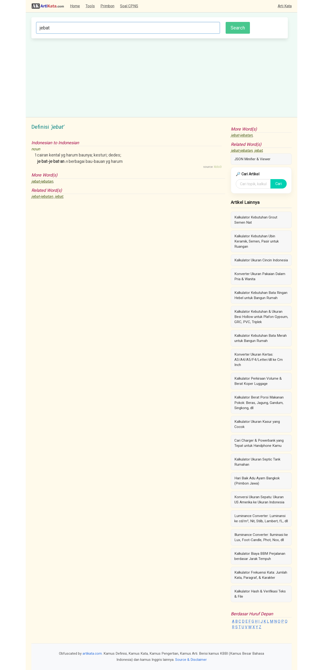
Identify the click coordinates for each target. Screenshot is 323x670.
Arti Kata (285, 6)
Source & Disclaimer (191, 660)
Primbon (107, 6)
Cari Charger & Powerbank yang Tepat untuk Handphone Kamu (259, 443)
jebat (59, 196)
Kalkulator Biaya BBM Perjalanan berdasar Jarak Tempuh (259, 556)
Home (75, 6)
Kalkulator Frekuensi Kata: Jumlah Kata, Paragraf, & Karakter (260, 575)
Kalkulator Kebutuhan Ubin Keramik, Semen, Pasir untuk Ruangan (256, 241)
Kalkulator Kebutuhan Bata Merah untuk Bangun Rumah (260, 338)
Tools (90, 6)
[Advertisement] (159, 77)
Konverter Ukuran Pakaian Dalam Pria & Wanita (259, 276)
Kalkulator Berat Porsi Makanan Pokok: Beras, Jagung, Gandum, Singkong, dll (259, 402)
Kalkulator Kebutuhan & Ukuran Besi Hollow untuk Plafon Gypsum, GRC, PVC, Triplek (261, 316)
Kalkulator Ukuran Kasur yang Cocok (257, 424)
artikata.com (92, 653)
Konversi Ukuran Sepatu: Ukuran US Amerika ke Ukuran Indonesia (259, 499)
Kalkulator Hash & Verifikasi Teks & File (260, 594)
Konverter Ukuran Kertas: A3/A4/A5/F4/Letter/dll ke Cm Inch (258, 359)
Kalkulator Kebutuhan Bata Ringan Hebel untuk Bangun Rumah (260, 295)
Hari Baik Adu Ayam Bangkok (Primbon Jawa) (257, 480)
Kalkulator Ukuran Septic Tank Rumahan (257, 462)
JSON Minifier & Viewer (252, 159)
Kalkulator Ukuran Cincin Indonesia (261, 260)
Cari (278, 183)
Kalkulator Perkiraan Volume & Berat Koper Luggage (258, 381)
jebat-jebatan (42, 181)
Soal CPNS (129, 6)
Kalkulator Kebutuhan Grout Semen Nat (255, 220)
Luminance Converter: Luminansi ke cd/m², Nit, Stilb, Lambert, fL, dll (261, 518)
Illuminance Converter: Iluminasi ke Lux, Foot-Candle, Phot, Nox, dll (261, 537)
